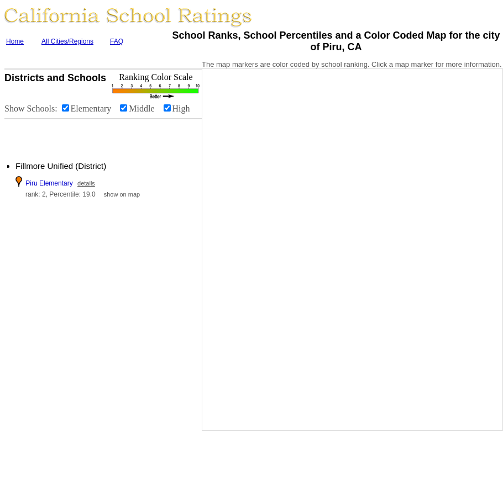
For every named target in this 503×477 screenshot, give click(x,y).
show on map (122, 194)
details (86, 183)
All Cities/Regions (67, 41)
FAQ (116, 41)
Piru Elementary (48, 183)
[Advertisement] (72, 135)
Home (15, 41)
